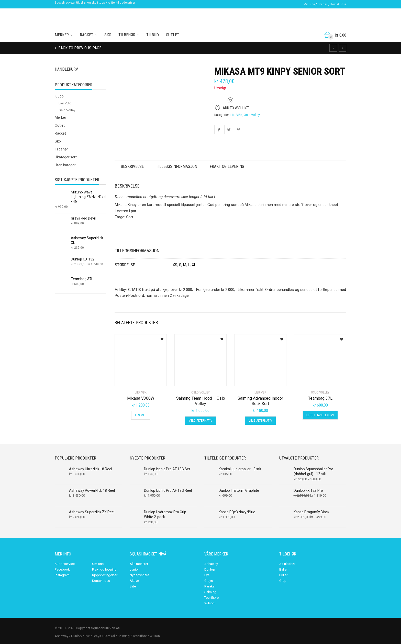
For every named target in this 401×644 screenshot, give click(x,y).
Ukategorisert (66, 157)
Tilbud (152, 34)
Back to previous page (79, 48)
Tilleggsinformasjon (178, 166)
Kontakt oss (338, 4)
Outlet (172, 34)
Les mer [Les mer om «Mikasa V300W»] (141, 415)
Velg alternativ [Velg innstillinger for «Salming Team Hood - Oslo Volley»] (200, 420)
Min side (309, 4)
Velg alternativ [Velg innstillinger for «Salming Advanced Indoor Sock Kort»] (260, 420)
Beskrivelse (132, 166)
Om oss (323, 4)
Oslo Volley (252, 115)
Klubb (59, 96)
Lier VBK (236, 115)
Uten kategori (65, 165)
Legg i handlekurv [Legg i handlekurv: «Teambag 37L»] (320, 415)
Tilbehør (126, 34)
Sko (107, 34)
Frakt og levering (229, 166)
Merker (62, 34)
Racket (86, 34)
